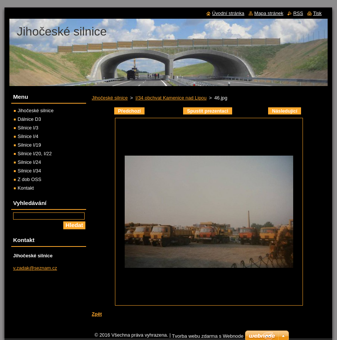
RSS (298, 13)
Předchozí (129, 111)
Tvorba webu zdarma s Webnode (207, 336)
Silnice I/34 (29, 171)
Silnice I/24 (29, 162)
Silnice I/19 (29, 145)
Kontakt (26, 188)
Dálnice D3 (29, 119)
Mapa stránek (268, 13)
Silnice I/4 (28, 136)
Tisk (317, 13)
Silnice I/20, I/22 (35, 153)
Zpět (97, 314)
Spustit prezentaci (207, 111)
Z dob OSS (29, 179)
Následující (284, 111)
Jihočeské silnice (110, 98)
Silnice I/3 (28, 128)
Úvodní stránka (228, 13)
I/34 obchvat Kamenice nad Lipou (171, 98)
